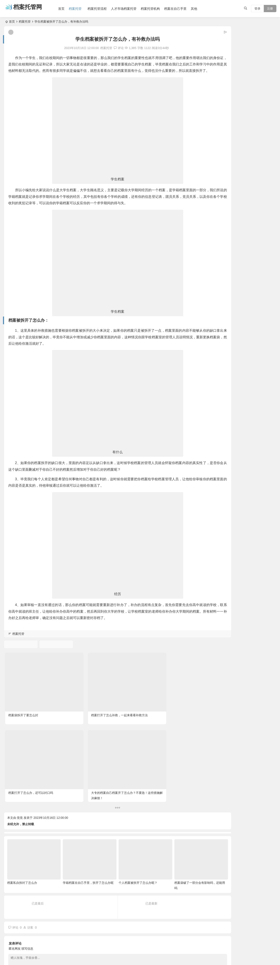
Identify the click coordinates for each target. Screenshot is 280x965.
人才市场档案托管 (130, 8)
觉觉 (20, 725)
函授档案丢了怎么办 (239, 113)
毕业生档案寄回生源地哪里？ (245, 132)
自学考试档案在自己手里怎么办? (248, 152)
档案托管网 (33, 8)
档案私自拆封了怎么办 (22, 783)
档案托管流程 (103, 8)
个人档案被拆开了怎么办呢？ (120, 783)
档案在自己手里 (182, 8)
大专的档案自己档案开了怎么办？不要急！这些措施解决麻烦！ (171, 707)
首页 (68, 8)
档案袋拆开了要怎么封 (22, 701)
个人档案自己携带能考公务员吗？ (248, 190)
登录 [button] (257, 8)
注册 (270, 8)
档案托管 (81, 8)
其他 (200, 8)
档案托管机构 (157, 8)
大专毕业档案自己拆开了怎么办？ (248, 171)
